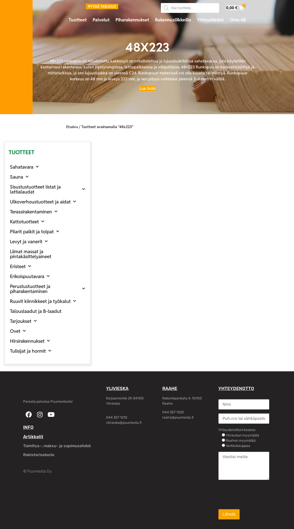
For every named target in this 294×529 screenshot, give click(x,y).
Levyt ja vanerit (29, 241)
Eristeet (20, 266)
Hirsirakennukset (30, 341)
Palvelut (101, 20)
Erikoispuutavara (30, 276)
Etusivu (72, 126)
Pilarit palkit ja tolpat (34, 231)
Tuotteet (78, 20)
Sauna (19, 177)
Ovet (18, 331)
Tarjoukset (23, 321)
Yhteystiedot (210, 20)
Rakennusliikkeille (173, 20)
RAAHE (169, 388)
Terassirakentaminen (34, 211)
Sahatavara (24, 167)
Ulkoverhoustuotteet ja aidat (43, 201)
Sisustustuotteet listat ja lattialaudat (47, 189)
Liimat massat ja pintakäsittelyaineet (30, 253)
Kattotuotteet (27, 221)
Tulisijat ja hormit (30, 351)
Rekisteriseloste (38, 454)
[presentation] (256, 494)
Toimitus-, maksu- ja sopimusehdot (57, 445)
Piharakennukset (132, 20)
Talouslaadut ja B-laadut (35, 311)
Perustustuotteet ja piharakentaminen (47, 288)
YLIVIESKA (117, 388)
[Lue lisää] (147, 89)
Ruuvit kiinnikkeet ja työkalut (43, 301)
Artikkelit (33, 436)
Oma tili (238, 20)
